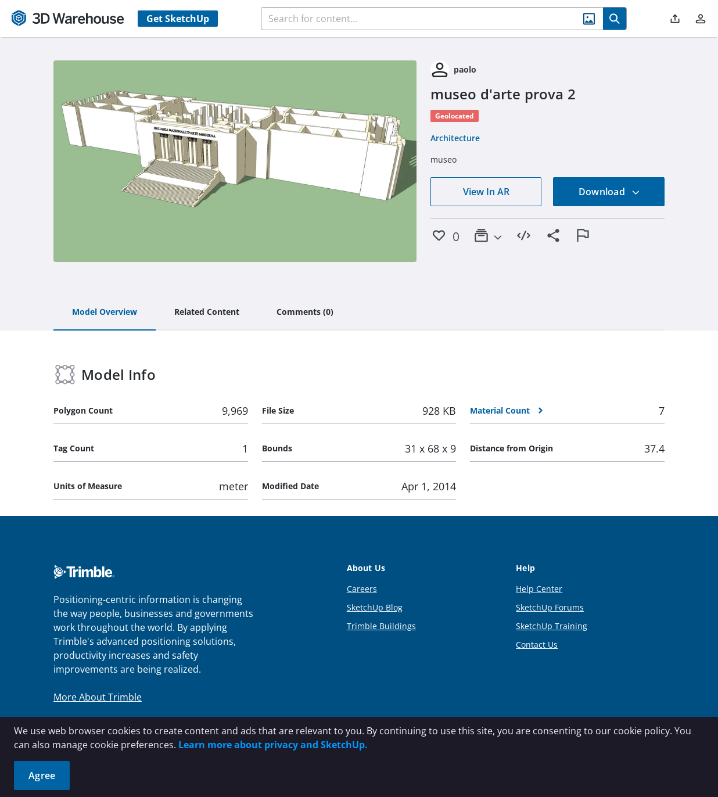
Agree (41, 775)
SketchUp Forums (550, 607)
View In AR (486, 191)
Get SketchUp (177, 18)
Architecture (455, 137)
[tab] (104, 313)
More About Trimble (97, 697)
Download (609, 191)
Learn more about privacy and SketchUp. (273, 744)
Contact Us (537, 644)
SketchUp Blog (375, 607)
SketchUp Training (551, 625)
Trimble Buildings (381, 625)
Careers (362, 588)
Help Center (539, 588)
